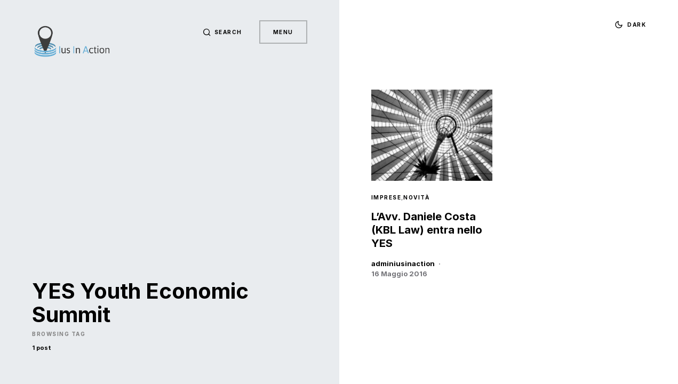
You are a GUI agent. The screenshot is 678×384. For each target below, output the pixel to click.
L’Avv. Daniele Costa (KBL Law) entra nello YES (426, 230)
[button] (222, 32)
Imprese (386, 197)
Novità (416, 197)
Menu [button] (283, 32)
